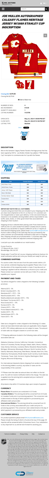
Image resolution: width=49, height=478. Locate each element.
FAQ (33, 434)
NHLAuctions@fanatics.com (34, 418)
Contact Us (41, 434)
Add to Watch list (24, 100)
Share (20, 127)
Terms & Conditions (10, 434)
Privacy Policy (24, 434)
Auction (27, 124)
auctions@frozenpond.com (39, 231)
